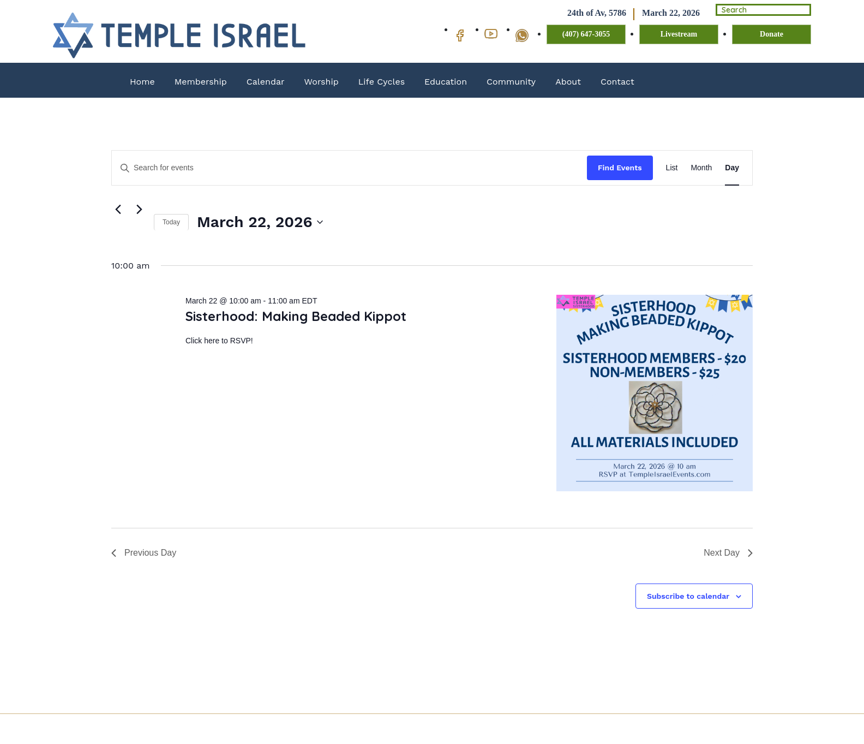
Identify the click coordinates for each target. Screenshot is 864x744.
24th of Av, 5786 (584, 13)
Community (511, 81)
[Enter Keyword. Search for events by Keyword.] (349, 168)
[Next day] (139, 209)
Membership (201, 81)
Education (445, 81)
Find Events (620, 167)
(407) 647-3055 (586, 35)
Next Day (728, 552)
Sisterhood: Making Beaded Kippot (295, 316)
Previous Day (143, 552)
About (568, 81)
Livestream (679, 35)
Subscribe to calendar (688, 596)
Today (171, 222)
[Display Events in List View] (672, 168)
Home (142, 81)
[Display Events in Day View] (732, 168)
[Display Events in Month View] (701, 168)
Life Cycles (381, 81)
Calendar (266, 81)
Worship (321, 81)
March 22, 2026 (658, 13)
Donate (771, 35)
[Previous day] (117, 209)
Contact (617, 81)
